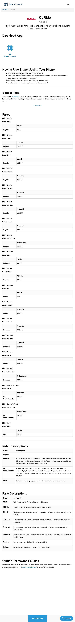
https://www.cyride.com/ (29, 567)
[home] (13, 4)
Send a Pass (15, 96)
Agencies (5, 9)
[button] (68, 4)
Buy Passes (37, 619)
